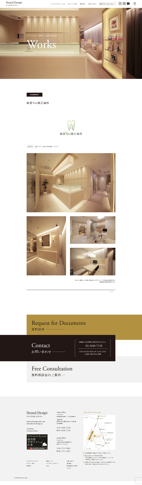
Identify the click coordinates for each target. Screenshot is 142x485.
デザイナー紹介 (72, 4)
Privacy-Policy (32, 434)
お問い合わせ (92, 4)
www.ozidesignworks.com (36, 425)
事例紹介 (82, 4)
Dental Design (31, 36)
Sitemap (30, 432)
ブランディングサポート (52, 467)
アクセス (69, 472)
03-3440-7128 (93, 349)
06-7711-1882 (64, 452)
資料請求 (69, 467)
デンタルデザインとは (58, 4)
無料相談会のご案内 (72, 469)
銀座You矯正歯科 (52, 36)
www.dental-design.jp (35, 427)
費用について (49, 465)
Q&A (47, 469)
